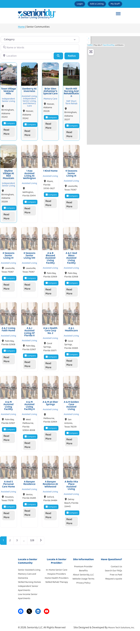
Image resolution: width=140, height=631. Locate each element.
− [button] (88, 42)
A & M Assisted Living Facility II (29, 403)
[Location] (26, 56)
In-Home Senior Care (56, 567)
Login (70, 4)
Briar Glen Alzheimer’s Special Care (50, 90)
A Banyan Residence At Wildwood (50, 481)
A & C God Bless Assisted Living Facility (71, 257)
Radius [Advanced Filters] (72, 56)
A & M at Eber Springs (50, 401)
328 (32, 538)
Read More (6, 131)
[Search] (58, 56)
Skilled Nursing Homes (29, 579)
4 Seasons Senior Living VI (8, 254)
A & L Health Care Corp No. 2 (50, 329)
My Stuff (113, 4)
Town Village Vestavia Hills (8, 90)
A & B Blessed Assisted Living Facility (50, 257)
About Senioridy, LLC (83, 572)
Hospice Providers (56, 571)
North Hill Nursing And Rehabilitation (71, 92)
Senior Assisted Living (29, 567)
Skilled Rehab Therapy (56, 579)
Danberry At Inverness (29, 89)
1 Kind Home (50, 170)
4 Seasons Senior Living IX (71, 172)
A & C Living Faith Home (8, 327)
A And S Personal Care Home (8, 481)
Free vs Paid (116, 572)
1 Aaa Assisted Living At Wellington (29, 174)
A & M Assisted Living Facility (8, 403)
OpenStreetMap (108, 45)
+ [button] (88, 38)
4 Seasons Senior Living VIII (29, 254)
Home (21, 27)
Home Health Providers (56, 575)
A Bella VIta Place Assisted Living (71, 483)
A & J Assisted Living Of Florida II (29, 330)
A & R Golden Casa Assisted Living (71, 403)
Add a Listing (91, 4)
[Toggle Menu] (118, 14)
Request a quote (113, 576)
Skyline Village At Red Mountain (8, 174)
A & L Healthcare (71, 327)
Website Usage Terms (83, 576)
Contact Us (116, 564)
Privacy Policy (83, 580)
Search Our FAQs (113, 568)
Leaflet (90, 45)
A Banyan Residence (29, 480)
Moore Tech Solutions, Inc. (121, 625)
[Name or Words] (40, 47)
